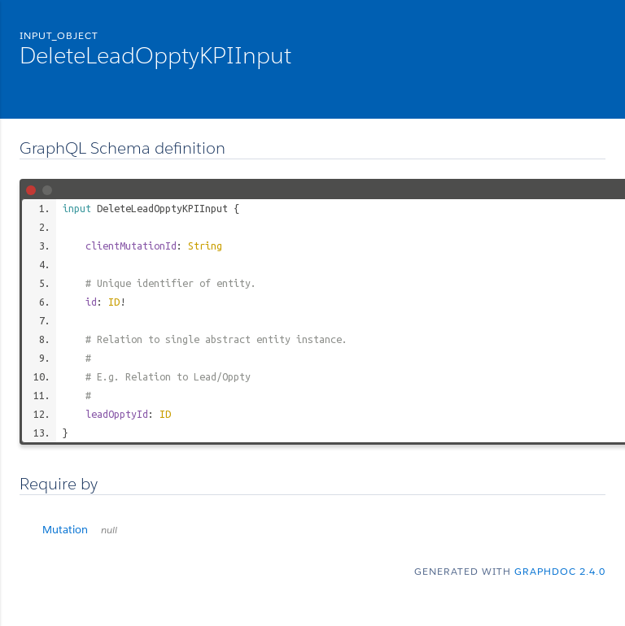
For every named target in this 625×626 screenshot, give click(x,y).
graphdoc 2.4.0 (559, 571)
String (205, 245)
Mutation (79, 530)
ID (114, 301)
